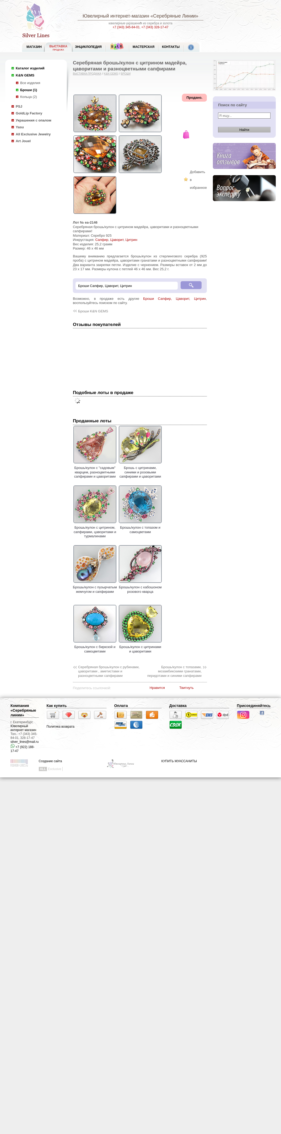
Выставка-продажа (87, 73)
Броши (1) (28, 90)
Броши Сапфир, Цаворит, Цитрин (174, 299)
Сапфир (101, 240)
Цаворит (116, 240)
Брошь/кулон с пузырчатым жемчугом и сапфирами (95, 587)
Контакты (171, 47)
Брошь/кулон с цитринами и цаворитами (140, 647)
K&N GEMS (25, 75)
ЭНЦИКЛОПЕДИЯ (88, 47)
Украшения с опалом (33, 120)
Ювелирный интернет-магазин (116, 16)
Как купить (57, 706)
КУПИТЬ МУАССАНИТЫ (179, 761)
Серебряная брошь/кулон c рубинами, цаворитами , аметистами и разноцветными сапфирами (108, 671)
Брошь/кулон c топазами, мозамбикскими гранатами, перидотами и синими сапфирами (174, 671)
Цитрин (131, 240)
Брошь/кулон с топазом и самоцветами (140, 527)
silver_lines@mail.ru (24, 742)
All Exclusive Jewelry (33, 134)
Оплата (121, 706)
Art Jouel (23, 141)
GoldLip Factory (29, 113)
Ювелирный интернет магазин (23, 728)
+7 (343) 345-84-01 (126, 27)
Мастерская (143, 47)
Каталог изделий (30, 68)
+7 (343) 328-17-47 (154, 27)
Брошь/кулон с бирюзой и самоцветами (94, 647)
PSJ (19, 106)
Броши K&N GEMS (93, 311)
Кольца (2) (28, 97)
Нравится (157, 688)
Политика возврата (60, 726)
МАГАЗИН (34, 47)
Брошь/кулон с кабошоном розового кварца (140, 587)
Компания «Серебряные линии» (23, 710)
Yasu (20, 127)
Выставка (58, 48)
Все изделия (30, 83)
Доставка (178, 706)
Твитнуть (186, 688)
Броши (126, 73)
